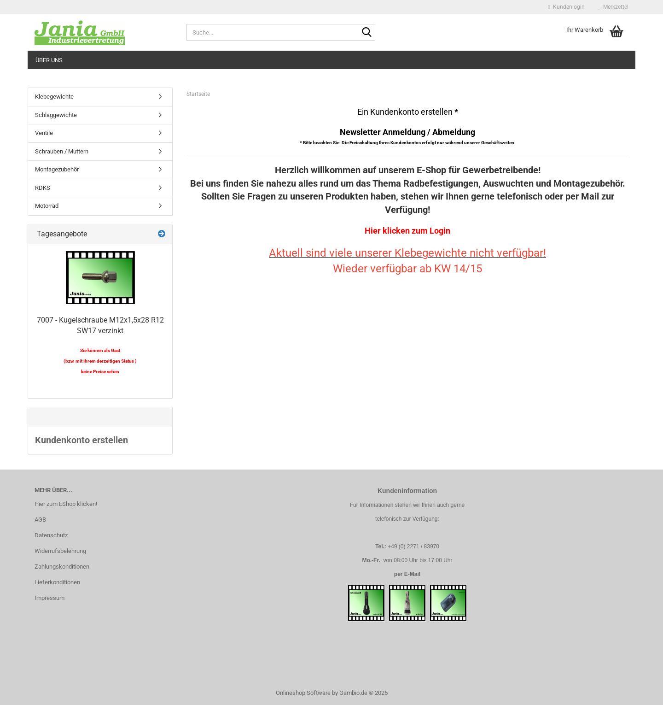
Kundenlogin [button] (566, 7)
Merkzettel (613, 7)
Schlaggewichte (56, 115)
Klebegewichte (54, 96)
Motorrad (46, 205)
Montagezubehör (57, 169)
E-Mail (412, 574)
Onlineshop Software (303, 692)
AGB (40, 519)
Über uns (49, 60)
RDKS (42, 187)
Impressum (49, 597)
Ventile (44, 132)
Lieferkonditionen (57, 582)
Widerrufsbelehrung (60, 550)
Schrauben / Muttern (61, 151)
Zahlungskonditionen (62, 566)
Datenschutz (51, 535)
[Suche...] (366, 32)
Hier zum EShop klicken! (66, 503)
